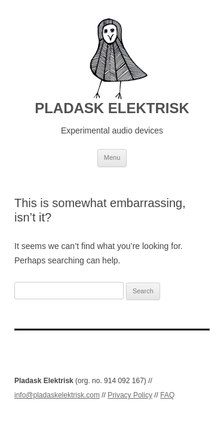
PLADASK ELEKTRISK (112, 108)
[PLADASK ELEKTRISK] (112, 58)
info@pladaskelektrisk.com (57, 395)
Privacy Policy (130, 395)
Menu (112, 157)
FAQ (167, 395)
